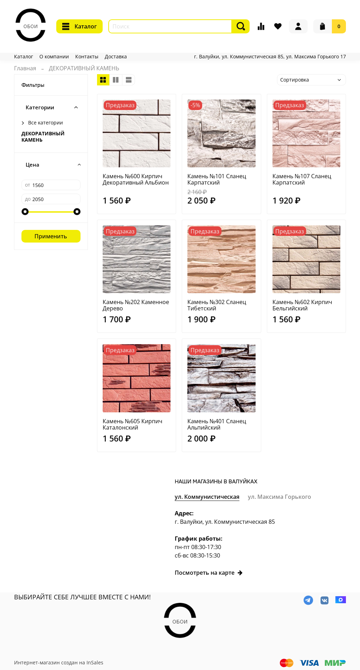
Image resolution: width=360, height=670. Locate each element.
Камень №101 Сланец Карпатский (216, 179)
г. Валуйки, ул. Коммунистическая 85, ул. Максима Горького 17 (270, 56)
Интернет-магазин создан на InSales (58, 662)
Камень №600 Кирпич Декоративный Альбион (136, 179)
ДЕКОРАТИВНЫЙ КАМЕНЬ (43, 136)
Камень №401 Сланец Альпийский (216, 424)
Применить (50, 236)
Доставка (116, 56)
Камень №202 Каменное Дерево (136, 305)
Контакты (86, 56)
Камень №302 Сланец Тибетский (216, 305)
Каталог (79, 26)
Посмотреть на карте (209, 572)
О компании (54, 56)
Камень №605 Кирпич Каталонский (132, 424)
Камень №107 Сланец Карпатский (301, 179)
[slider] (25, 211)
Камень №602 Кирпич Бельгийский (302, 305)
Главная (25, 68)
